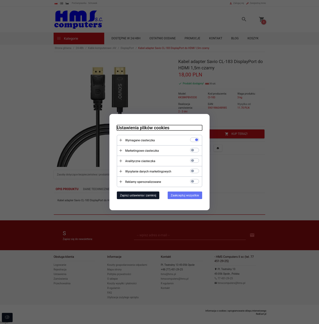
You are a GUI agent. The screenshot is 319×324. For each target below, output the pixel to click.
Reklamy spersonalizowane (143, 181)
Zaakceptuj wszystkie (185, 195)
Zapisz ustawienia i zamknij (138, 195)
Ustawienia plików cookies (143, 127)
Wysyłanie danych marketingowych (148, 171)
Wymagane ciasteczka (140, 140)
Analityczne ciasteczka (140, 161)
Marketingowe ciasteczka (142, 150)
